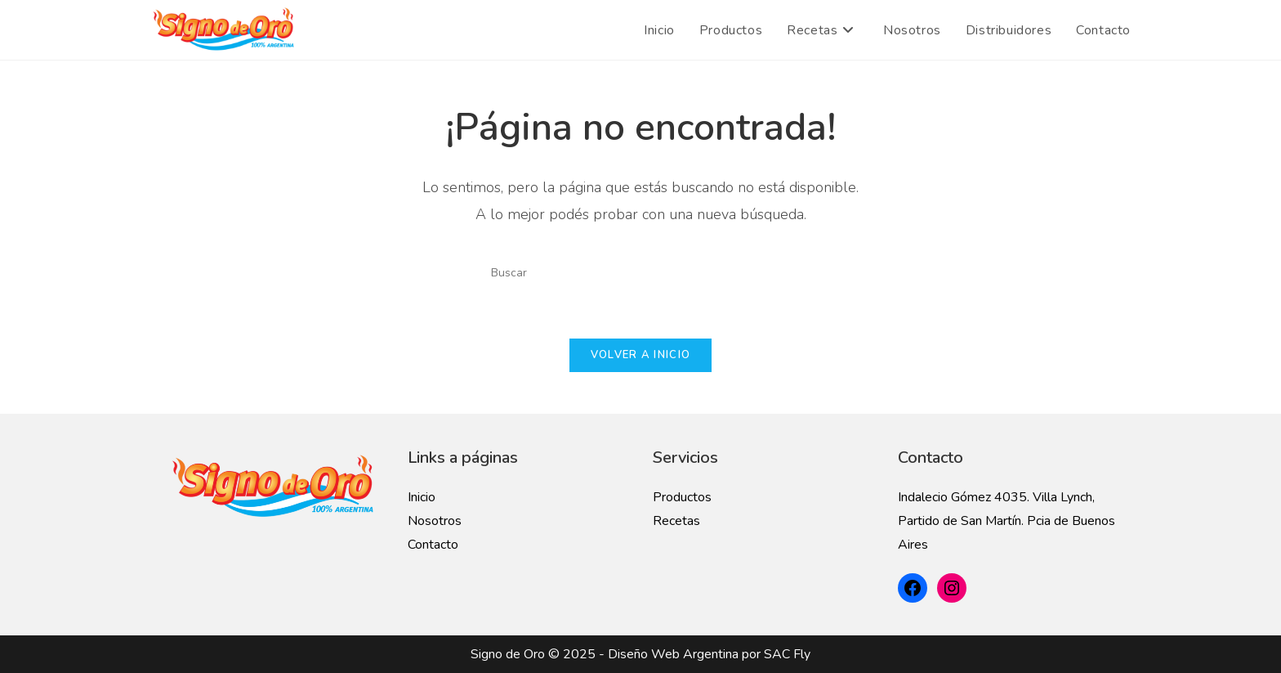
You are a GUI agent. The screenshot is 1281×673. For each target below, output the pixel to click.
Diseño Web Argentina (673, 654)
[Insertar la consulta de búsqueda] (640, 272)
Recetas (676, 521)
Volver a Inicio (641, 355)
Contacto (433, 545)
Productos (682, 497)
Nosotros (435, 521)
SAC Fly (787, 654)
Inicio (421, 497)
